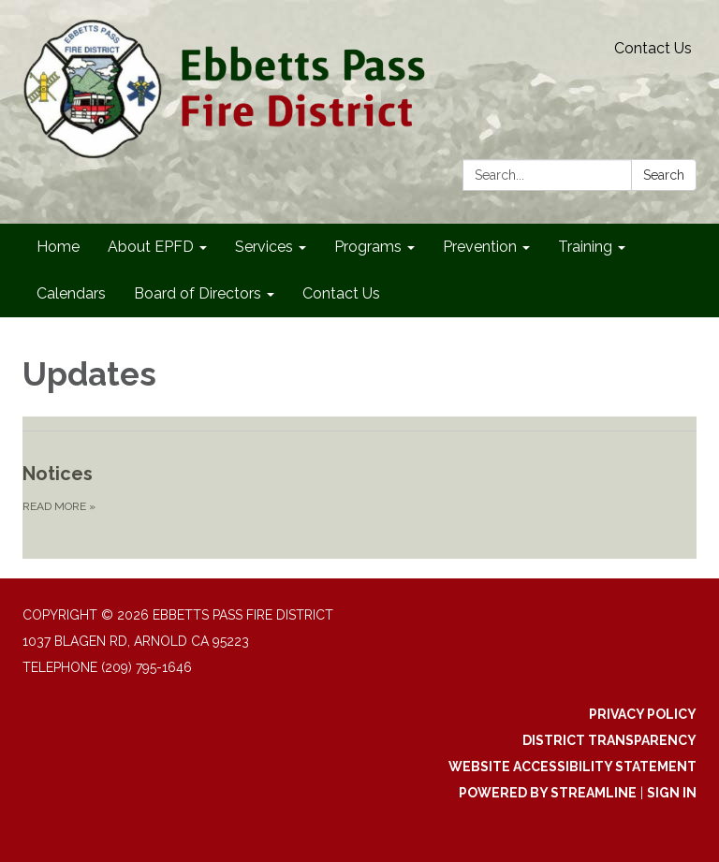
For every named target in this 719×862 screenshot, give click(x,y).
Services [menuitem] (264, 247)
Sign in (672, 792)
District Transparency (609, 740)
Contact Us (653, 48)
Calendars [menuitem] (71, 293)
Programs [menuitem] (368, 247)
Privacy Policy (643, 714)
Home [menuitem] (58, 247)
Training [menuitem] (585, 247)
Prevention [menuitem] (480, 247)
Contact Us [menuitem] (341, 293)
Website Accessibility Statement (572, 766)
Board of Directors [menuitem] (197, 293)
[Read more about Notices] (359, 488)
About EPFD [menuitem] (151, 247)
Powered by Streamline (548, 792)
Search (663, 175)
